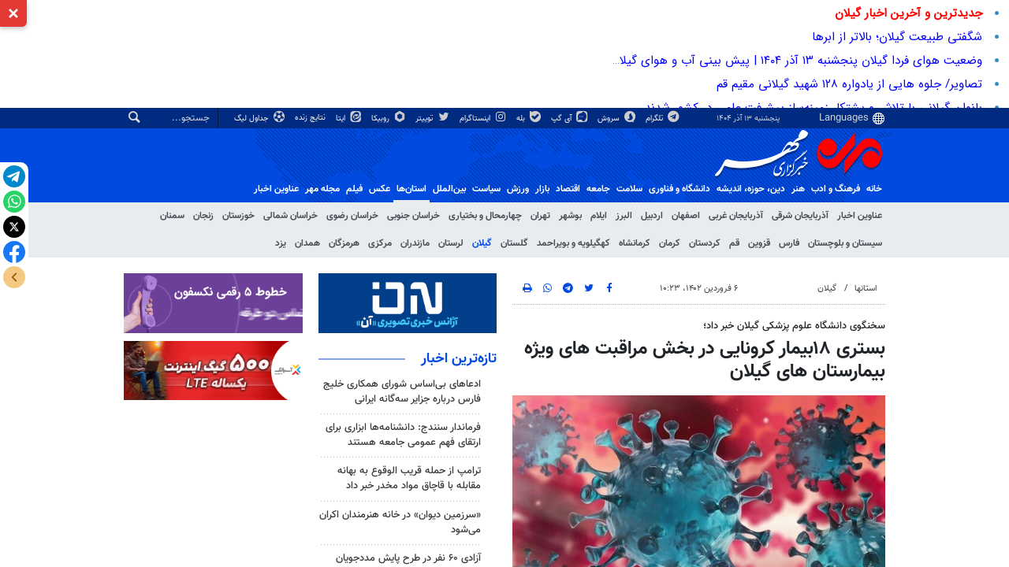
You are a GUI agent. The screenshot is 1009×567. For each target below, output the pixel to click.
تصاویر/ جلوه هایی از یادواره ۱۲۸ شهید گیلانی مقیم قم (849, 84)
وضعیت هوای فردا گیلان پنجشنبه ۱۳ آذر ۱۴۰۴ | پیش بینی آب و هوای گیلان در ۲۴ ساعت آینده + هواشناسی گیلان (703, 60)
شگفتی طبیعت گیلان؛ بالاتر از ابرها (897, 37)
